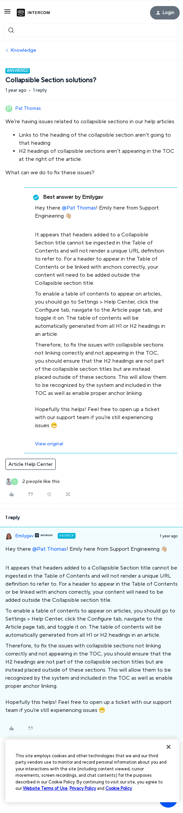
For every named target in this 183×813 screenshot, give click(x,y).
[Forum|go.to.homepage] (33, 12)
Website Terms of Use (45, 788)
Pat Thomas (28, 108)
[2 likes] (32, 482)
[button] (7, 14)
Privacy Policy (83, 788)
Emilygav (24, 536)
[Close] (168, 746)
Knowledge (23, 50)
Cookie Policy (118, 788)
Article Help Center (30, 464)
